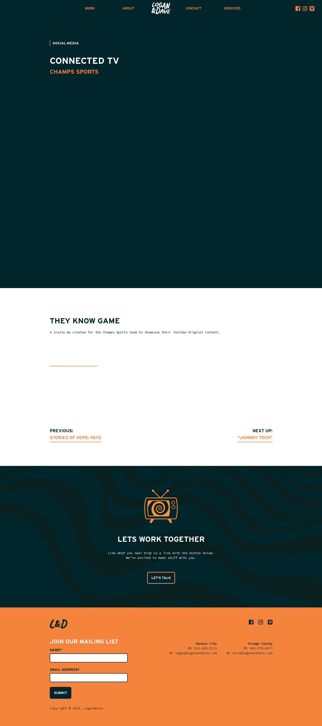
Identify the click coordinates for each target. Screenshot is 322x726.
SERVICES (232, 8)
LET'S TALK (161, 578)
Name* (55, 650)
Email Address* (64, 669)
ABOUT (128, 8)
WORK (90, 8)
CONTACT (193, 8)
